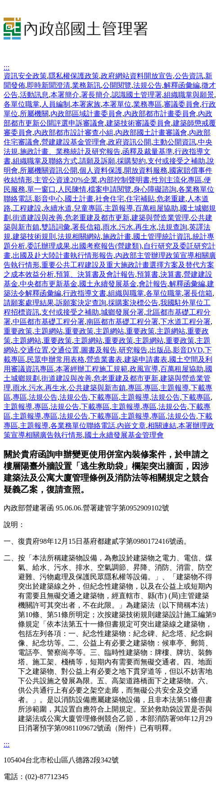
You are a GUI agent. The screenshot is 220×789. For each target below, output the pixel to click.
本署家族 (86, 104)
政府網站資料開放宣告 (137, 76)
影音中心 (48, 199)
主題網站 (48, 331)
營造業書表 (104, 359)
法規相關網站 (79, 236)
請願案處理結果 (29, 303)
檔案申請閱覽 (109, 189)
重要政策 (18, 331)
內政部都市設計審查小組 (73, 132)
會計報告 (153, 284)
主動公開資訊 (174, 142)
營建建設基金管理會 (73, 142)
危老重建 (171, 199)
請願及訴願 (97, 161)
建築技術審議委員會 (138, 123)
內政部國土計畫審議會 (151, 132)
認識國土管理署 (137, 95)
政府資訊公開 (129, 142)
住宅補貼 (140, 199)
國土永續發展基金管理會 (124, 435)
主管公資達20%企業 (66, 180)
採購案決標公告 (133, 303)
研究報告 (133, 350)
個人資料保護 (100, 170)
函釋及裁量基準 (147, 151)
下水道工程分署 (185, 321)
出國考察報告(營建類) (107, 246)
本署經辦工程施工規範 (92, 369)
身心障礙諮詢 (154, 189)
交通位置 (34, 350)
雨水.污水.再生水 (130, 227)
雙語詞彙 (55, 227)
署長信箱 (86, 227)
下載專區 (104, 397)
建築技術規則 (34, 236)
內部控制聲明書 (124, 180)
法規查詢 (172, 227)
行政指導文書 (84, 293)
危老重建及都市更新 (97, 217)
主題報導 (118, 208)
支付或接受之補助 (176, 161)
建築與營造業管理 (160, 217)
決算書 (171, 274)
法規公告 (147, 85)
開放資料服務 (145, 170)
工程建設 (27, 208)
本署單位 (117, 104)
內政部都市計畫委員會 (160, 113)
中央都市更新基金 (48, 284)
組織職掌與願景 (189, 95)
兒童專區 (88, 208)
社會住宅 (109, 199)
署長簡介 (95, 95)
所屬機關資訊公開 (48, 170)
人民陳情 (72, 189)
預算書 (147, 274)
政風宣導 (144, 369)
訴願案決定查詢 (81, 303)
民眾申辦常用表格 (56, 359)
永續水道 (57, 208)
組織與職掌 (126, 293)
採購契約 (131, 161)
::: (6, 67)
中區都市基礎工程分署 (49, 321)
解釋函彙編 (182, 85)
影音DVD (188, 350)
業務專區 (147, 104)
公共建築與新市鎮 (97, 388)
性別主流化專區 (177, 180)
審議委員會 (182, 104)
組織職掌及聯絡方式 (45, 161)
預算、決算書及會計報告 (95, 274)
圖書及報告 (99, 350)
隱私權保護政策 (74, 76)
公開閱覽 (117, 85)
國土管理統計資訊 (162, 236)
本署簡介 (64, 95)
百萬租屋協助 (156, 208)
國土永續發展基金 (108, 284)
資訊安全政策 (25, 76)
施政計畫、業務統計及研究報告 (70, 151)
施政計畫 (117, 236)
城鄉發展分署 (122, 312)
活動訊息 (34, 95)
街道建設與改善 (38, 217)
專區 (135, 388)
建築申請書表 (145, 359)
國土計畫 (79, 199)
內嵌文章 (131, 425)
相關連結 (162, 425)
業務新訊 (86, 85)
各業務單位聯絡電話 (82, 425)
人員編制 (55, 104)
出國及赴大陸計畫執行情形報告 (63, 255)
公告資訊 (189, 76)
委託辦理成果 (48, 246)
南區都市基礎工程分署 (122, 321)
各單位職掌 (22, 104)
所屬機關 (34, 113)
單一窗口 (41, 189)
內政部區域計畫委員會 (86, 113)
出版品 (160, 350)
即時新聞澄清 (48, 85)
